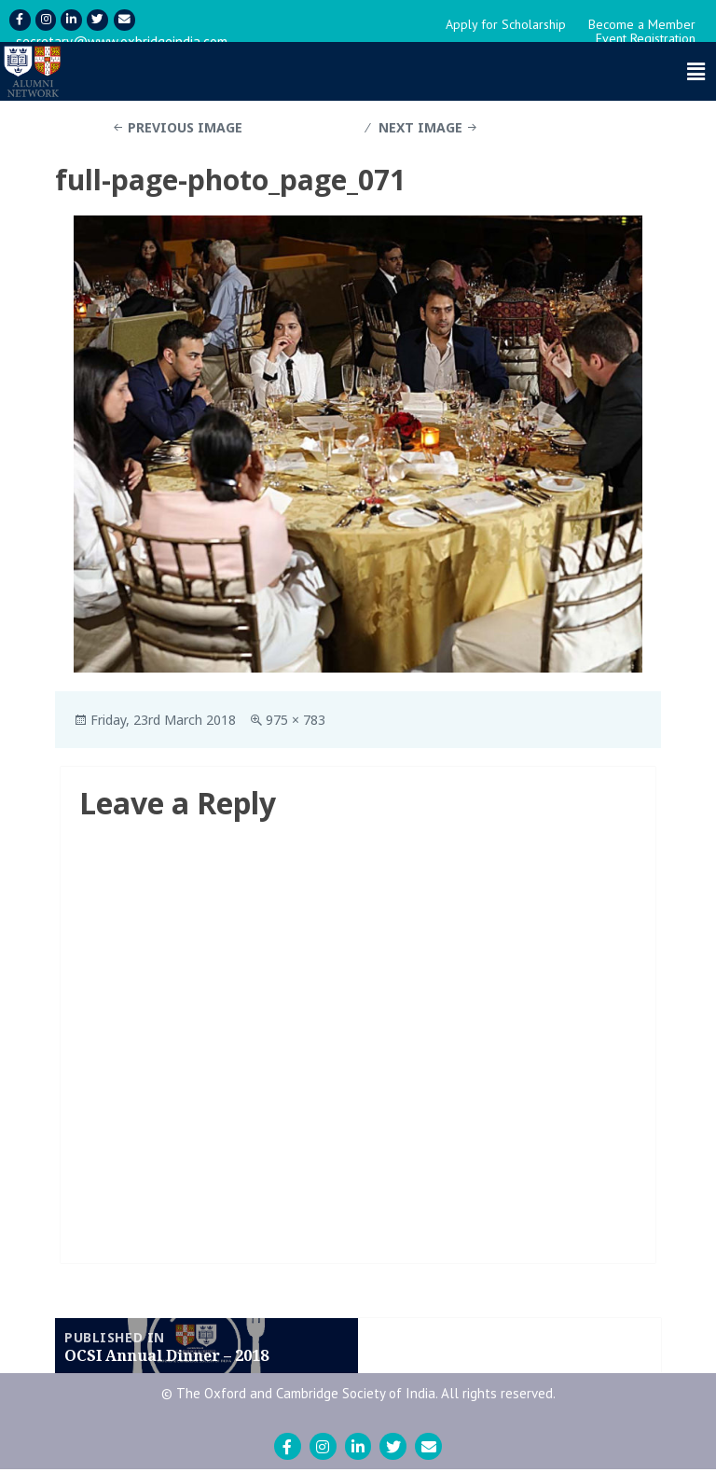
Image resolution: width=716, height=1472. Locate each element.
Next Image (420, 129)
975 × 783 (295, 721)
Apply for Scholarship (506, 26)
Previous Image (185, 129)
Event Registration (645, 40)
